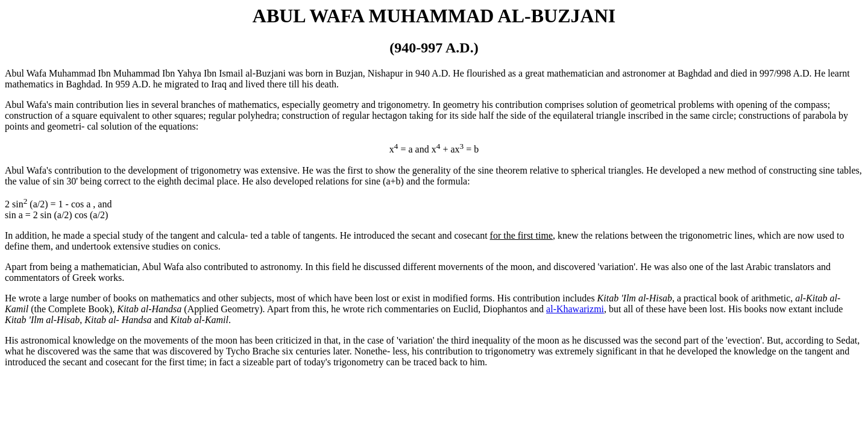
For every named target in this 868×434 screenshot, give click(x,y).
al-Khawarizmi (575, 309)
